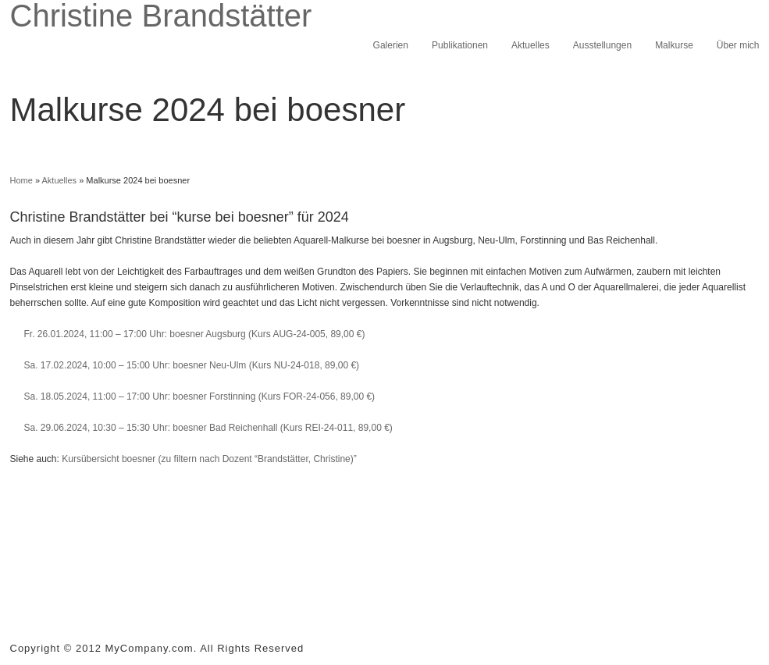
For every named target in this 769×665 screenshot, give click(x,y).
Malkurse (674, 45)
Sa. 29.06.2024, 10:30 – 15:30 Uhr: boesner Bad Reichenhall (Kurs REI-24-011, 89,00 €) (208, 427)
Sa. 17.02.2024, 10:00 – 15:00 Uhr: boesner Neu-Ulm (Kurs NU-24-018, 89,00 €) (192, 365)
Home (21, 180)
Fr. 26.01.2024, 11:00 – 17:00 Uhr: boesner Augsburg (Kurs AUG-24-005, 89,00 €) (194, 334)
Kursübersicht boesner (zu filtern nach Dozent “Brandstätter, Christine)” (209, 458)
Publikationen (460, 45)
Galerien (390, 45)
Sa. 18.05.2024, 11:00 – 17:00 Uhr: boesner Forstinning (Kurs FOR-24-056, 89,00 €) (200, 396)
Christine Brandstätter (161, 15)
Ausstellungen (602, 45)
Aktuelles (530, 45)
